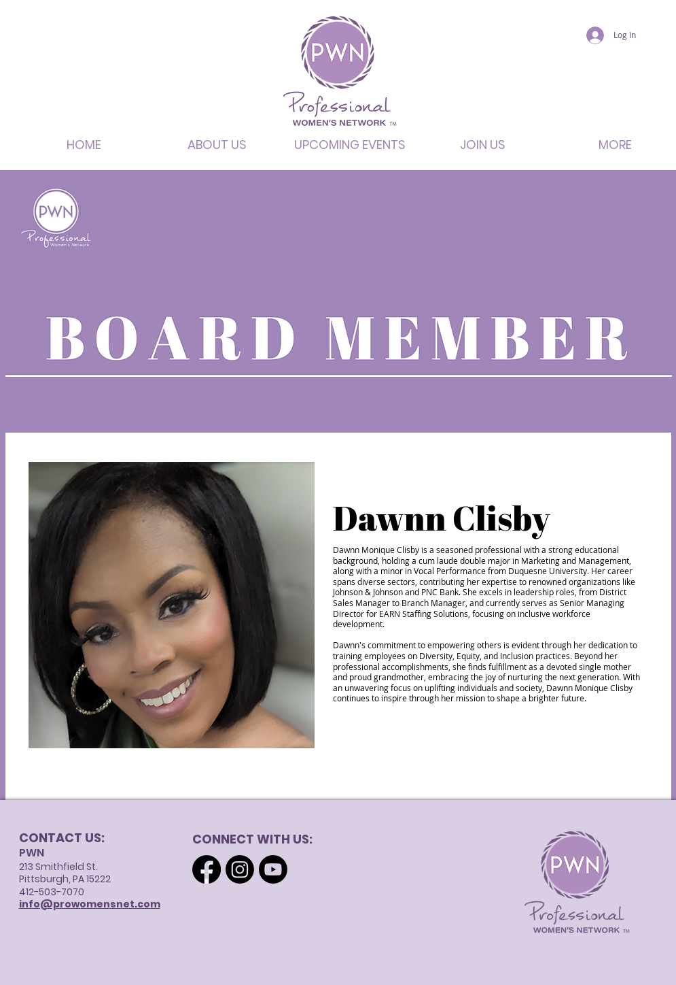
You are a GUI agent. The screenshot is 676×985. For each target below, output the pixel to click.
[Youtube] (273, 869)
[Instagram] (240, 869)
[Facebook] (206, 869)
